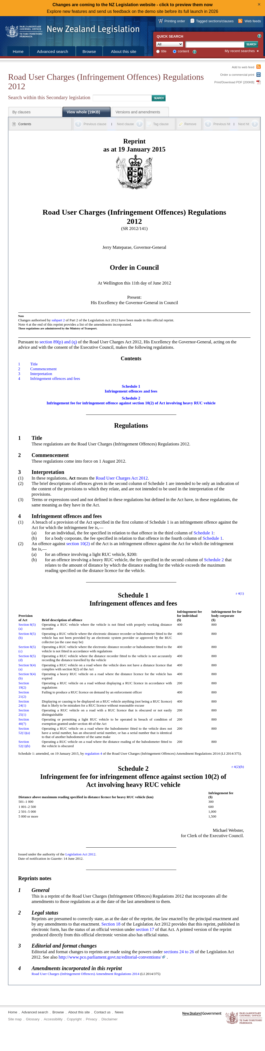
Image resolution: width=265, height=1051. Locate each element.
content (183, 51)
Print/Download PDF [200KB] (234, 82)
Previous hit (221, 124)
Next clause (125, 124)
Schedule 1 (131, 386)
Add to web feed (243, 67)
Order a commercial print (237, 74)
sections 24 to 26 (179, 951)
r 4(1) (240, 593)
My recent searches (240, 51)
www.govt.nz (202, 1018)
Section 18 (110, 924)
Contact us (102, 1012)
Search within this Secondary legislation (49, 97)
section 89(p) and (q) (58, 341)
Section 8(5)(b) (27, 636)
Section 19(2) (24, 685)
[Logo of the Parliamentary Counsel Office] (70, 29)
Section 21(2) (24, 694)
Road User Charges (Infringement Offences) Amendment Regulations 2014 (85, 974)
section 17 (145, 929)
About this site (123, 51)
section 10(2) (78, 543)
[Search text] (214, 44)
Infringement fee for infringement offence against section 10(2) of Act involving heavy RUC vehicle (131, 403)
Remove (190, 124)
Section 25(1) (24, 712)
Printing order (174, 21)
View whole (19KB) (83, 112)
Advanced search (52, 51)
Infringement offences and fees (55, 378)
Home (18, 51)
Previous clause (95, 124)
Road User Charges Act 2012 (122, 478)
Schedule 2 (131, 398)
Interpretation (41, 374)
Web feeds (253, 21)
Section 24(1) (24, 703)
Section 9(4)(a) (27, 667)
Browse (89, 51)
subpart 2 (58, 320)
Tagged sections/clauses (215, 21)
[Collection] (169, 44)
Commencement (43, 369)
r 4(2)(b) (238, 767)
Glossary (33, 1019)
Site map (15, 1019)
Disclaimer (109, 1019)
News (119, 1012)
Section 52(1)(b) (24, 744)
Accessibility (53, 1019)
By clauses (21, 112)
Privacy (91, 1019)
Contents (24, 124)
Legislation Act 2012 (80, 854)
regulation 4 (93, 753)
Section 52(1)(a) (24, 730)
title (164, 51)
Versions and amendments (138, 112)
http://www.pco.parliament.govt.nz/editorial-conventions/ (110, 957)
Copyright (74, 1019)
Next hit (243, 124)
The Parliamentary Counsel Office (244, 1018)
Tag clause (161, 124)
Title (34, 364)
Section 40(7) (24, 721)
